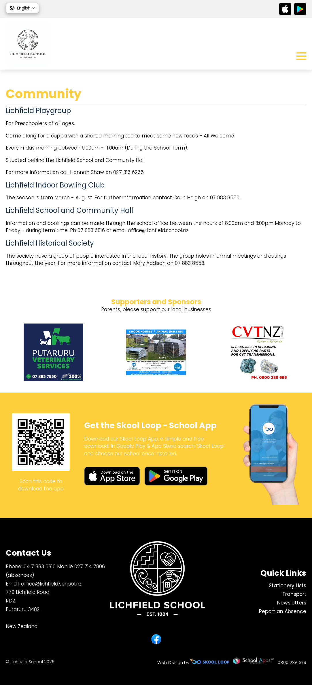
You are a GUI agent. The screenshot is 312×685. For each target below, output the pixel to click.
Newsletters (291, 602)
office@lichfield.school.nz (51, 583)
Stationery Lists (287, 585)
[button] (22, 8)
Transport (294, 594)
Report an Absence (282, 611)
